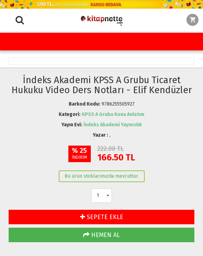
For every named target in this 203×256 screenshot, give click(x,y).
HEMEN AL (101, 235)
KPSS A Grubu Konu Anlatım (113, 114)
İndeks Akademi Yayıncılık (113, 125)
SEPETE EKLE (101, 217)
